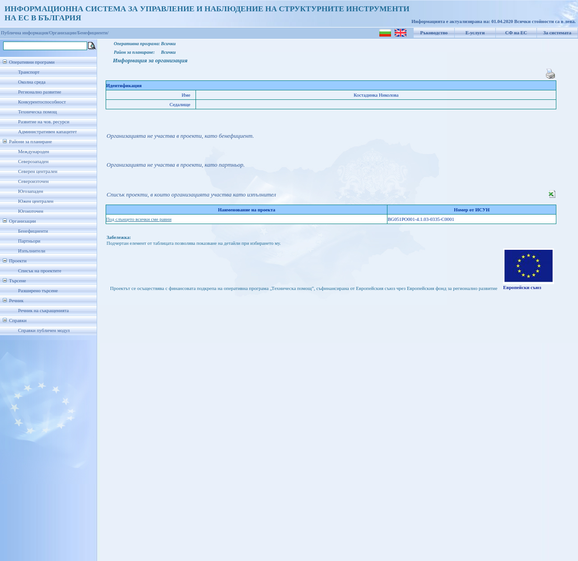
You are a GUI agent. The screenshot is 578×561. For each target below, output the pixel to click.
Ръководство (434, 32)
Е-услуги (475, 32)
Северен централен (37, 171)
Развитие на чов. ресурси (44, 121)
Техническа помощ (37, 111)
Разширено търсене (38, 290)
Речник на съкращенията (43, 310)
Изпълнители (31, 250)
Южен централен (35, 201)
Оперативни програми (32, 62)
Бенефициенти (33, 231)
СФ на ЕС (516, 32)
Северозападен (33, 161)
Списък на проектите (39, 270)
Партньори (29, 240)
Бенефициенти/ (93, 32)
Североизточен (33, 181)
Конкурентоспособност (42, 101)
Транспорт (28, 72)
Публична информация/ (25, 32)
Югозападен (30, 191)
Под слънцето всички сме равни (139, 219)
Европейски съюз (522, 287)
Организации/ (63, 32)
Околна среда (32, 81)
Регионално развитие (39, 91)
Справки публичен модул (44, 330)
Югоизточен (30, 211)
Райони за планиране (30, 141)
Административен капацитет (47, 131)
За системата (557, 32)
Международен (33, 151)
